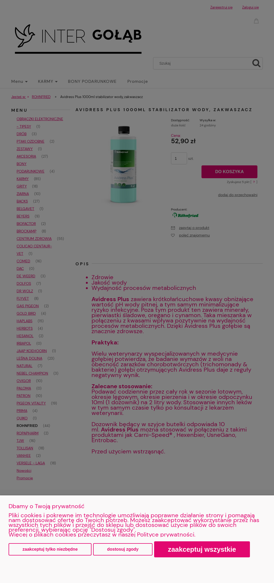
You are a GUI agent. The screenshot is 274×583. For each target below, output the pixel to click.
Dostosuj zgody (122, 549)
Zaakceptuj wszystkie (202, 549)
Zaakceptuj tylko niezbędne (50, 549)
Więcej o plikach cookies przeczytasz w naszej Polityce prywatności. (102, 534)
